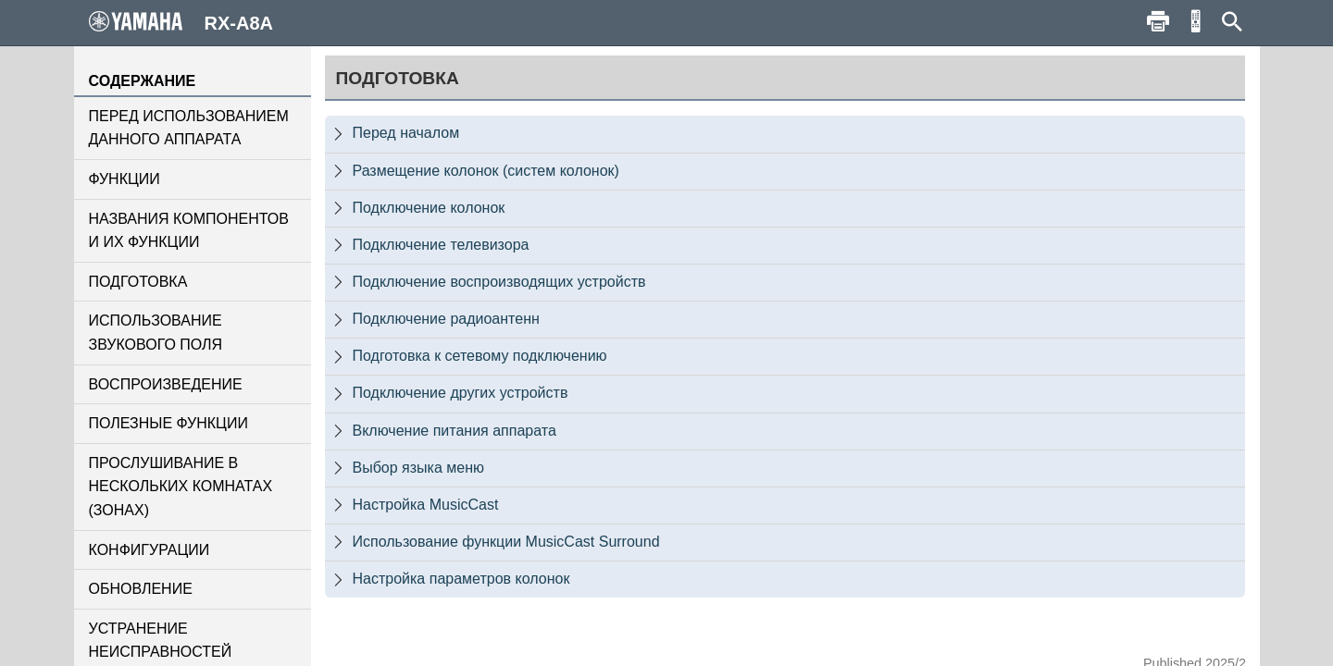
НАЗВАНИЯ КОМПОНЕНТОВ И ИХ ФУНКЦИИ (189, 231)
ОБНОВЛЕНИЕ (141, 589)
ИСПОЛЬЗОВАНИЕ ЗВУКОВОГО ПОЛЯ (156, 332)
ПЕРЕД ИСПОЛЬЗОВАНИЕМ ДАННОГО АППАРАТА (189, 128)
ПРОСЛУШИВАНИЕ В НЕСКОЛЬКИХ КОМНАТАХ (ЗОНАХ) (181, 486)
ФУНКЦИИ (124, 179)
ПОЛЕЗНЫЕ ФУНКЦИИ (168, 423)
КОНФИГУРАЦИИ (149, 550)
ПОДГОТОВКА (138, 282)
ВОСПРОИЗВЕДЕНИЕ (166, 384)
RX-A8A (181, 22)
